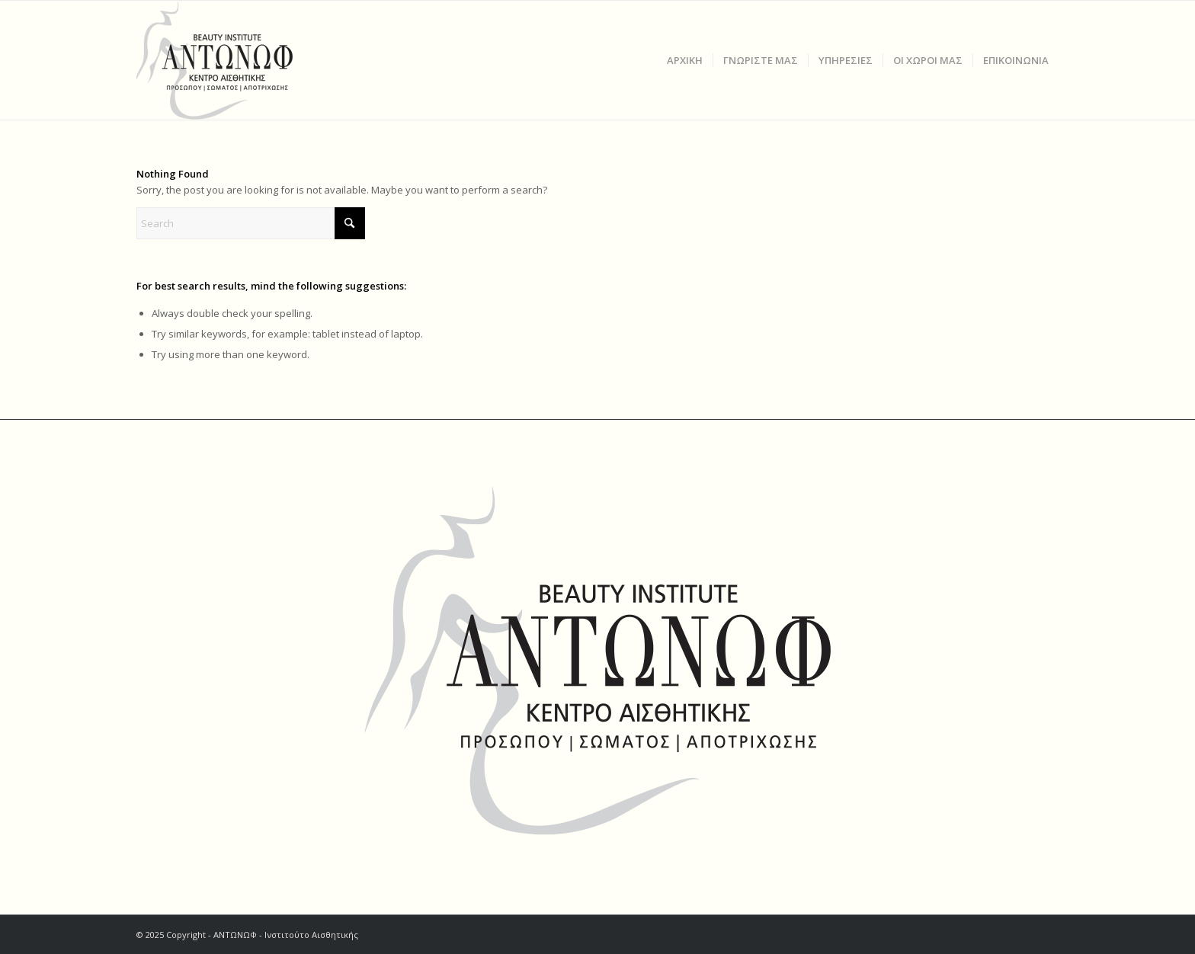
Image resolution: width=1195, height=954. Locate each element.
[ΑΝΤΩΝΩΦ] (229, 60)
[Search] (250, 223)
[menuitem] (685, 60)
